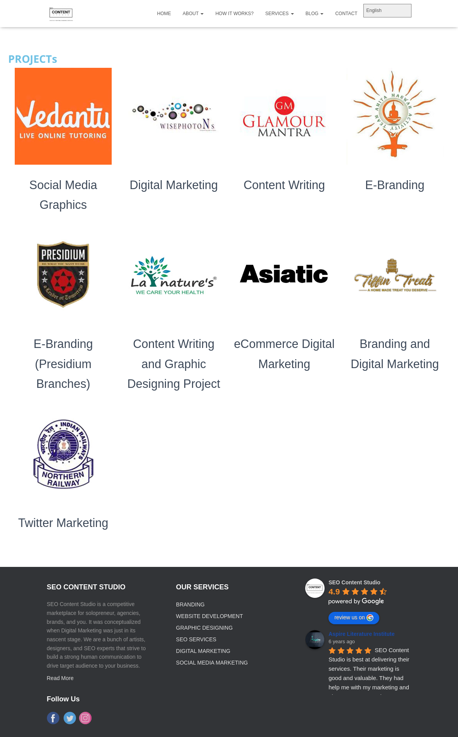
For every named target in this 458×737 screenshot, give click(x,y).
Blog (315, 13)
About (193, 13)
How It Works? (234, 13)
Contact (346, 13)
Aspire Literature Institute (361, 634)
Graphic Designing (204, 628)
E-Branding (395, 185)
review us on (353, 617)
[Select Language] (387, 10)
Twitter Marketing (63, 523)
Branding (190, 604)
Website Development (209, 616)
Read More (60, 678)
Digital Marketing (174, 185)
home (164, 13)
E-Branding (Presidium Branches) (63, 364)
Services (279, 13)
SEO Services (196, 639)
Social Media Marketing (212, 663)
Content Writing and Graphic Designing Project (174, 364)
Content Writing (284, 185)
